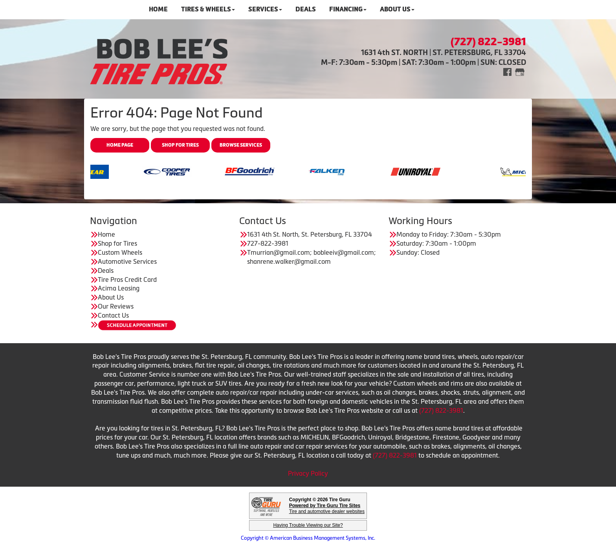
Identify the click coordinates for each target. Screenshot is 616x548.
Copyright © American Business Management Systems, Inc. (308, 538)
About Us (111, 297)
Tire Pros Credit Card (127, 279)
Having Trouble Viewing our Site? (308, 525)
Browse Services (241, 145)
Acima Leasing (118, 288)
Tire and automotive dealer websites (327, 508)
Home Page (119, 145)
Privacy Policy (308, 473)
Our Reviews (116, 306)
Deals (106, 270)
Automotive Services (127, 261)
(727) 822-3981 (441, 410)
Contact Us (113, 315)
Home (106, 234)
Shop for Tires (180, 145)
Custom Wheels (120, 252)
